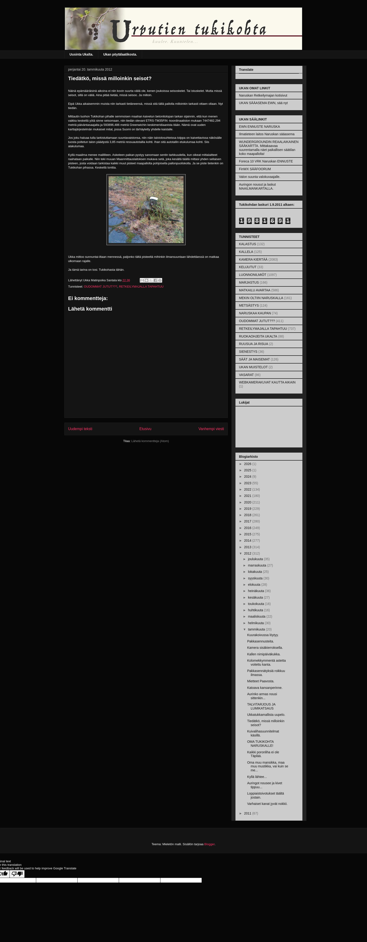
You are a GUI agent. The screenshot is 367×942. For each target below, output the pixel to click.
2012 (248, 553)
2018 (248, 515)
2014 (248, 540)
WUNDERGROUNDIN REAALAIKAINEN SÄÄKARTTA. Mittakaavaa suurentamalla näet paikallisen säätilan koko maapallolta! (268, 147)
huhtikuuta (256, 610)
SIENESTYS (248, 351)
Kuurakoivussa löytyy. (263, 635)
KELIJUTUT (248, 267)
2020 (248, 502)
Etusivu (145, 429)
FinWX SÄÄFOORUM (255, 169)
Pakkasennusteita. (260, 641)
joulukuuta (256, 559)
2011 (248, 813)
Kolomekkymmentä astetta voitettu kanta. (266, 662)
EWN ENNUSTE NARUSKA (259, 126)
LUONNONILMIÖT (252, 275)
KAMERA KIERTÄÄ (253, 259)
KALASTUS (247, 244)
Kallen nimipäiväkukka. (263, 654)
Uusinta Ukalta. (81, 54)
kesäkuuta (256, 597)
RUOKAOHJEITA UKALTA (258, 336)
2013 (248, 547)
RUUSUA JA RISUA (253, 344)
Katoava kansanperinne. (265, 688)
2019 (248, 508)
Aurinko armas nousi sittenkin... (262, 696)
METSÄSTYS (249, 305)
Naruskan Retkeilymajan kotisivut (263, 95)
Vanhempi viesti (211, 429)
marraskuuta (257, 565)
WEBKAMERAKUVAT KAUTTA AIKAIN (267, 382)
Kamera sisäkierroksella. (265, 647)
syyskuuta (255, 578)
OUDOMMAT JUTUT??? (100, 286)
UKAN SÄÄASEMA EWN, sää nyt (263, 103)
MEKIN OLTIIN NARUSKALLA (261, 298)
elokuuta (254, 584)
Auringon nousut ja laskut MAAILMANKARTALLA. (257, 186)
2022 (248, 489)
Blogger (209, 844)
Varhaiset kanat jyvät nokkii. (267, 804)
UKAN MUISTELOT (253, 367)
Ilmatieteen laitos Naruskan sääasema (266, 134)
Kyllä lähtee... (257, 777)
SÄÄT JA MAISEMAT (254, 359)
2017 (248, 521)
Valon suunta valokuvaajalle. (259, 177)
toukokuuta (256, 604)
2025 (248, 470)
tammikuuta (257, 629)
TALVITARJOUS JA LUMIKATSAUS (261, 706)
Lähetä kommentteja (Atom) (150, 441)
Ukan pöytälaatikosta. (120, 54)
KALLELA (246, 252)
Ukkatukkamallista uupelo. (266, 715)
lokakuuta (255, 572)
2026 (248, 464)
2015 (248, 534)
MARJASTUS (249, 282)
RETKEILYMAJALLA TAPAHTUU (141, 286)
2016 (248, 528)
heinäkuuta (256, 591)
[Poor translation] (17, 874)
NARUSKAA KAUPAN (255, 313)
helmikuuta (256, 623)
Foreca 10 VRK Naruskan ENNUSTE (266, 161)
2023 (248, 483)
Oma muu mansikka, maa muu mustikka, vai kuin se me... (267, 766)
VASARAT (246, 375)
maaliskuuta (257, 616)
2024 (248, 476)
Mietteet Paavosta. (260, 681)
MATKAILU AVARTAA (254, 290)
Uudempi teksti (80, 429)
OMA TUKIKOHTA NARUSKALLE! (260, 743)
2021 (248, 496)
